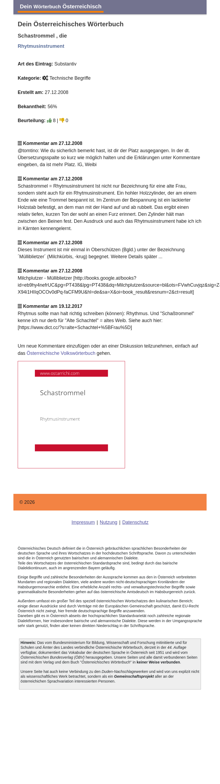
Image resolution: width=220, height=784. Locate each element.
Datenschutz (135, 522)
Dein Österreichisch (60, 6)
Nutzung (109, 522)
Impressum (83, 522)
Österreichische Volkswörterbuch (61, 353)
